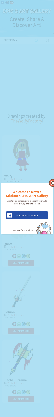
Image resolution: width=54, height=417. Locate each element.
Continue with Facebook (22, 215)
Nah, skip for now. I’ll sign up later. (27, 230)
